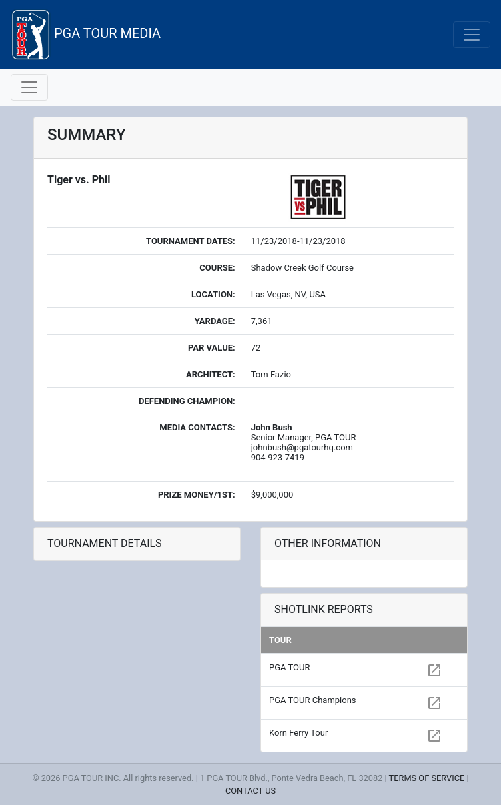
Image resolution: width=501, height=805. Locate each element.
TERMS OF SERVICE (427, 778)
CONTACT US (250, 791)
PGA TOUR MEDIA (86, 34)
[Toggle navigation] (471, 34)
